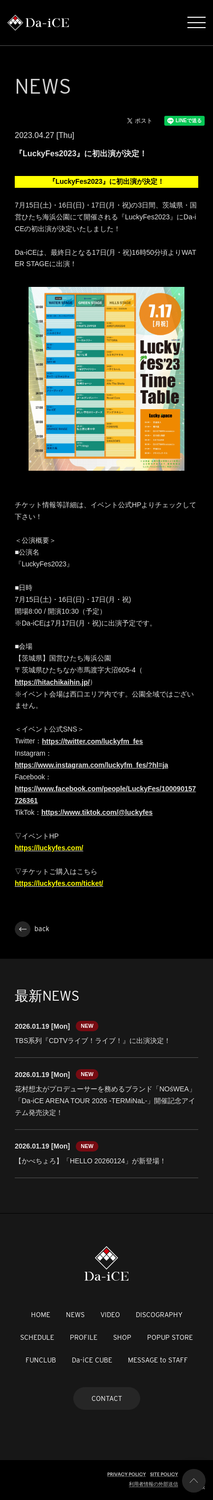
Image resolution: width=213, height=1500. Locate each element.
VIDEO (110, 1315)
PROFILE (83, 1337)
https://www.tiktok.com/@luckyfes (96, 812)
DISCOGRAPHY (159, 1315)
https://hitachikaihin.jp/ (52, 682)
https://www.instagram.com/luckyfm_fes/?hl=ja (91, 765)
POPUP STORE (170, 1337)
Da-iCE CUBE (92, 1360)
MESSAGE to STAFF (158, 1360)
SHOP (122, 1337)
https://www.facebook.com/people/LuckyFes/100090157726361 (105, 794)
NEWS (75, 1315)
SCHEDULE (37, 1337)
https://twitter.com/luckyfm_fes (92, 741)
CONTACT (106, 1398)
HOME (40, 1315)
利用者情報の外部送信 (153, 1484)
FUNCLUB (41, 1360)
